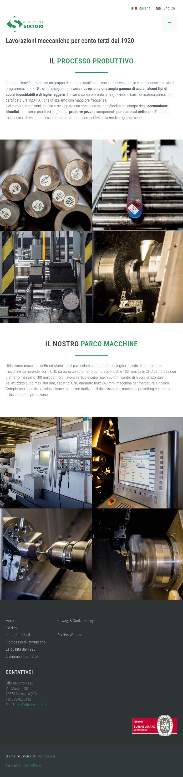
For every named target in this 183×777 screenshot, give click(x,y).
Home (10, 620)
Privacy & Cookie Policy (75, 620)
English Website (69, 634)
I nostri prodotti (18, 634)
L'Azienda (13, 627)
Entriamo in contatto (22, 656)
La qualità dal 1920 (21, 649)
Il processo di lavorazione (26, 642)
